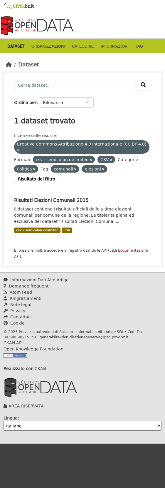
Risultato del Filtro (36, 179)
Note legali (18, 304)
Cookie (14, 323)
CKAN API (13, 343)
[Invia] (143, 85)
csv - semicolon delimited (37, 230)
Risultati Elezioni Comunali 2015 (51, 200)
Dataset (15, 46)
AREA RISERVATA (26, 406)
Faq (139, 46)
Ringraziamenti (22, 298)
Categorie (83, 46)
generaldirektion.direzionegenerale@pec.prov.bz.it (84, 337)
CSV (66, 230)
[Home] (9, 64)
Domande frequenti (27, 286)
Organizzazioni (48, 46)
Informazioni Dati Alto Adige (36, 280)
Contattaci (18, 317)
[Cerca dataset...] (75, 85)
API (104, 250)
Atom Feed (18, 292)
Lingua (11, 418)
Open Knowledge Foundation (33, 349)
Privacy (14, 310)
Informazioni (115, 46)
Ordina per (25, 102)
